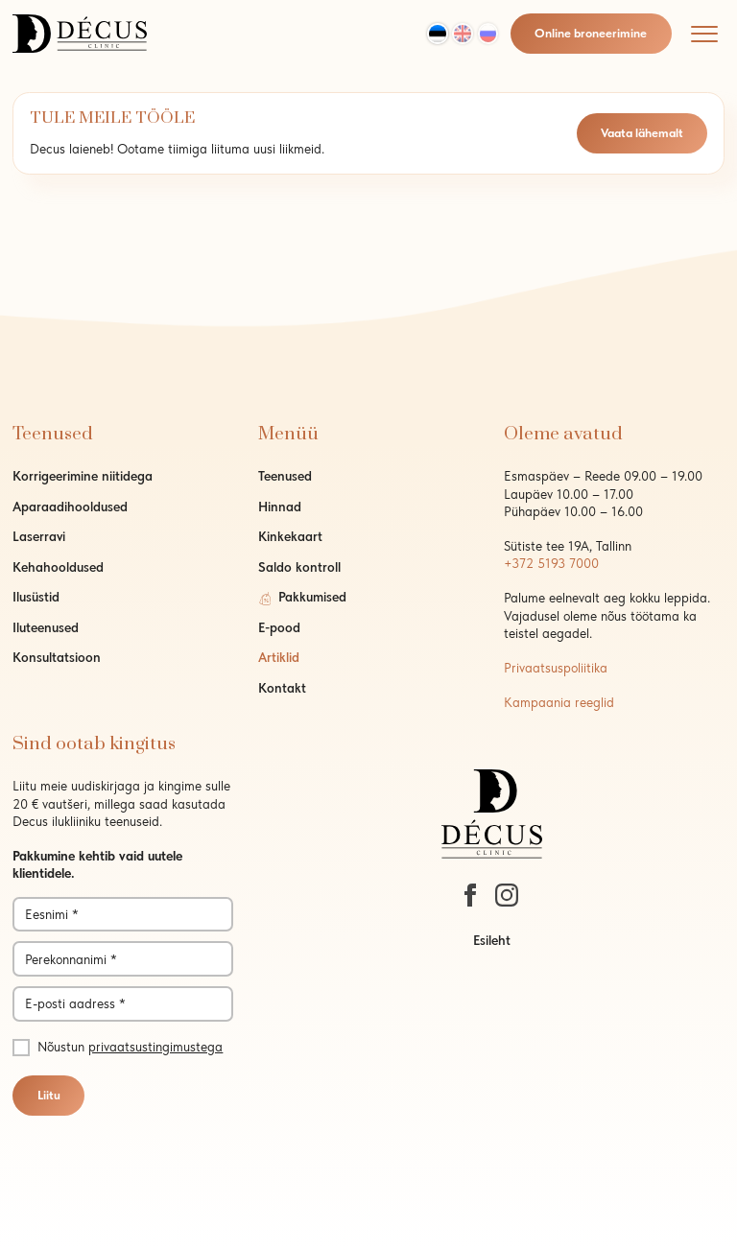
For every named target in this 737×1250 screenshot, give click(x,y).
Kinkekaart (290, 536)
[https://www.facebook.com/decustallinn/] (470, 895)
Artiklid (278, 657)
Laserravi (38, 536)
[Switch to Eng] (462, 33)
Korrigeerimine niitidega (82, 475)
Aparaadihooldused (70, 506)
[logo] (79, 31)
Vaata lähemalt (642, 133)
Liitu (48, 1095)
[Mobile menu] (704, 33)
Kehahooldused (58, 567)
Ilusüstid (35, 596)
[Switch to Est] (437, 33)
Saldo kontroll (299, 567)
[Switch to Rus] (488, 33)
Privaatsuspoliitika (555, 667)
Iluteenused (45, 627)
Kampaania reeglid (559, 702)
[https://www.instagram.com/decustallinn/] (506, 895)
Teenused (285, 475)
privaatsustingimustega (155, 1046)
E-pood (279, 627)
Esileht (492, 940)
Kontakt (282, 688)
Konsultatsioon (56, 657)
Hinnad (279, 506)
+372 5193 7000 (551, 563)
